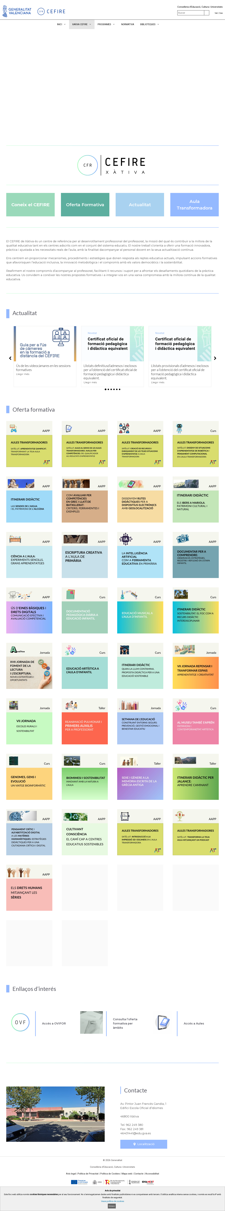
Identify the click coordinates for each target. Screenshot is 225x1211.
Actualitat (140, 204)
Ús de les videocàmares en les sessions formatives (43, 368)
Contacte (138, 1173)
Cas (221, 13)
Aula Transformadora (194, 205)
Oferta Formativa (85, 204)
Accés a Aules (194, 1023)
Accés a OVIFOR (54, 1023)
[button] (166, 24)
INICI (63, 24)
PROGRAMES (108, 24)
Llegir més (22, 374)
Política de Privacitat (88, 1173)
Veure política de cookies (112, 1201)
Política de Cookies (110, 1173)
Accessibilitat (152, 1173)
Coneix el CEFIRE (30, 204)
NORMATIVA (127, 24)
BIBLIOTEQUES (151, 24)
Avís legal (71, 1173)
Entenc (112, 1206)
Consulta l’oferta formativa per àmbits (125, 1023)
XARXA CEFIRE (83, 24)
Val (216, 13)
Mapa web (127, 1173)
